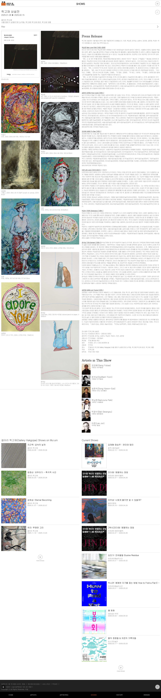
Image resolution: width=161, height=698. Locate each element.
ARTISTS (33, 695)
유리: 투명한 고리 (35, 527)
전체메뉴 (157, 3)
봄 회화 (111, 610)
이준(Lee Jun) (98, 423)
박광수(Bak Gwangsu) (102, 411)
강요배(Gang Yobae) (101, 365)
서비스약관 (46, 684)
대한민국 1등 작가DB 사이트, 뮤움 (13, 684)
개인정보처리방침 (34, 684)
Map (3, 26)
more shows (40, 560)
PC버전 (54, 684)
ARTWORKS (64, 695)
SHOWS (94, 695)
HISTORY (119, 695)
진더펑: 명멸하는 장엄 (118, 472)
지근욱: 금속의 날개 (36, 444)
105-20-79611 (27, 687)
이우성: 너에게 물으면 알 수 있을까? (124, 499)
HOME (11, 695)
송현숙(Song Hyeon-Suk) (103, 388)
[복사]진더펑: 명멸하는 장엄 (121, 527)
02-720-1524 (94, 352)
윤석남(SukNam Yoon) (102, 376)
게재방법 (146, 695)
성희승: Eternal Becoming (39, 499)
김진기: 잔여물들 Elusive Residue (123, 555)
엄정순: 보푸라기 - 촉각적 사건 (41, 472)
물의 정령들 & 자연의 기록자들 (122, 638)
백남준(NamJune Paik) (102, 400)
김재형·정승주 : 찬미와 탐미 (120, 444)
